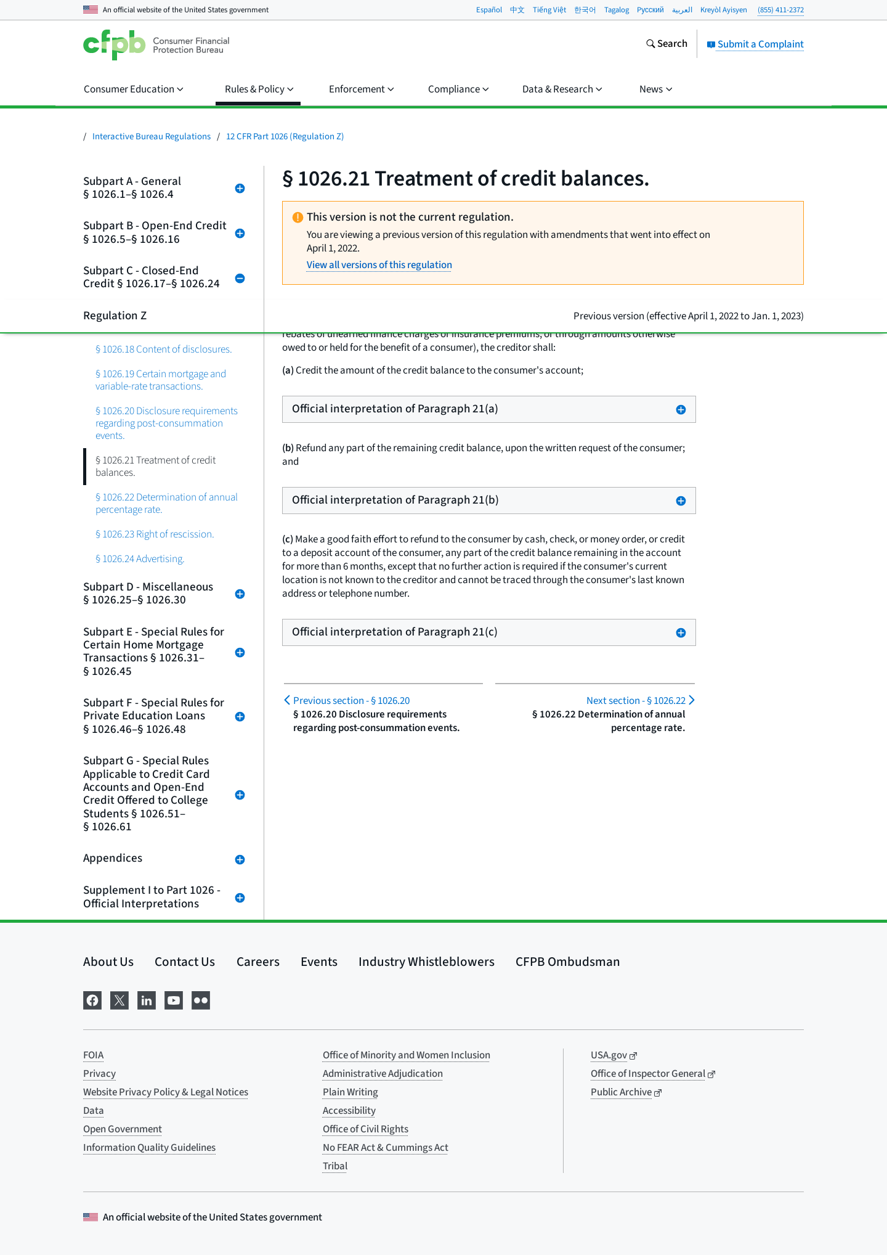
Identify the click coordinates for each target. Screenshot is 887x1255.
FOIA (93, 1055)
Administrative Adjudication (383, 1073)
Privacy (99, 1073)
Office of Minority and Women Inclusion (406, 1055)
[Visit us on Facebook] (92, 999)
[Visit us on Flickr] (201, 999)
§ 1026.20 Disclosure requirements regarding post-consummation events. (166, 423)
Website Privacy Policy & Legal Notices (165, 1092)
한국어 (585, 9)
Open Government (122, 1129)
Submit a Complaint (755, 44)
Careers (258, 961)
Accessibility (349, 1110)
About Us (108, 961)
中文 (517, 9)
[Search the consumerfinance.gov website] (666, 45)
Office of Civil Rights (365, 1129)
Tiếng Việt (549, 9)
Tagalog (616, 9)
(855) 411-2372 (781, 9)
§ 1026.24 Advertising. (140, 558)
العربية (682, 9)
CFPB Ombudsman (568, 961)
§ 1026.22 (636, 701)
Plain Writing (350, 1092)
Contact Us (185, 961)
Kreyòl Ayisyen (723, 9)
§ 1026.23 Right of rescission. (154, 534)
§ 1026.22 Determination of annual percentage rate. (166, 503)
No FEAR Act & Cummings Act (385, 1147)
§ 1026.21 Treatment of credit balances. (155, 466)
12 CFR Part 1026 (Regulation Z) (285, 136)
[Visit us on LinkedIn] (146, 999)
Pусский (650, 9)
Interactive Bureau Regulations (151, 136)
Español (489, 9)
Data (93, 1110)
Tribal (335, 1166)
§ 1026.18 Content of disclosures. (163, 349)
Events (319, 961)
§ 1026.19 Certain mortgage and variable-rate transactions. (160, 380)
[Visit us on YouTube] (173, 999)
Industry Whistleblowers (426, 961)
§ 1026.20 (351, 701)
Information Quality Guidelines (149, 1147)
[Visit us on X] (119, 999)
